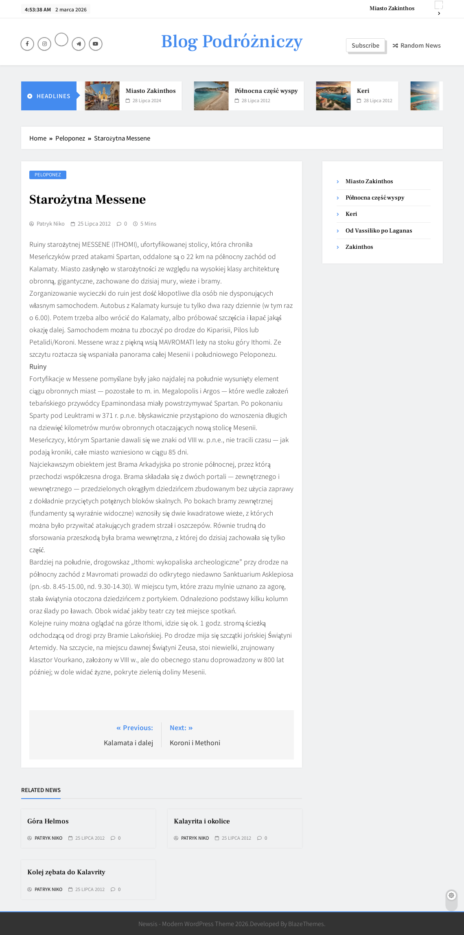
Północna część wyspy (271, 91)
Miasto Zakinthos (392, 8)
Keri (368, 91)
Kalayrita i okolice (202, 821)
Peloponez (48, 174)
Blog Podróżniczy (232, 41)
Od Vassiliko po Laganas (379, 231)
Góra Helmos (48, 821)
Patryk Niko (51, 223)
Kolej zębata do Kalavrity (66, 872)
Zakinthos (359, 247)
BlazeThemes (306, 923)
